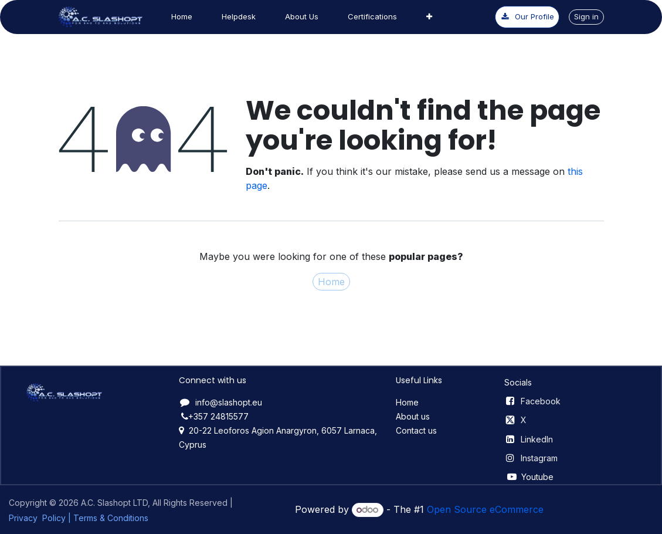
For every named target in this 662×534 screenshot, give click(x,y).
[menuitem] (182, 17)
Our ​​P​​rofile (527, 16)
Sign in (586, 16)
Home (331, 282)
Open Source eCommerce (485, 509)
